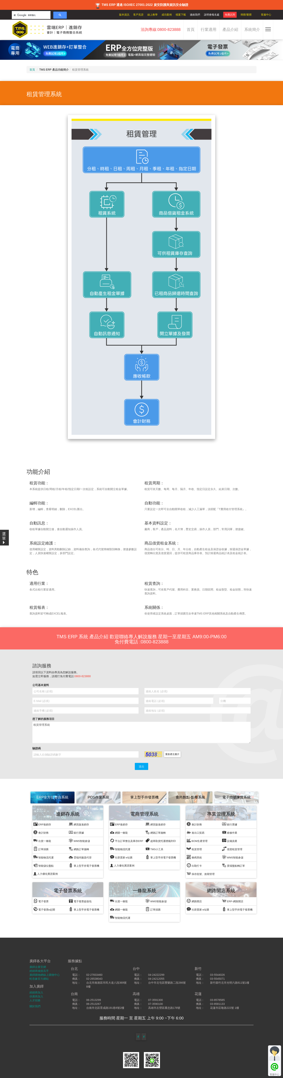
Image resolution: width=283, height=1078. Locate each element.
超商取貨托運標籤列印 (160, 840)
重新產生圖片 (172, 754)
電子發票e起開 (44, 909)
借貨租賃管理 (232, 849)
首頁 (191, 29)
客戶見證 (138, 14)
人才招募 (34, 1000)
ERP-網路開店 (232, 901)
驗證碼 (36, 748)
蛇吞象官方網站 (39, 978)
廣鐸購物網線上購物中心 (44, 974)
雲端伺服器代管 (80, 857)
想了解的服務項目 (43, 718)
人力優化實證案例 (45, 874)
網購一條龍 (119, 832)
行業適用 (208, 29)
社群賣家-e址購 (121, 857)
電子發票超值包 (80, 901)
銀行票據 (76, 832)
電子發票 (41, 901)
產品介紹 (230, 29)
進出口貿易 (195, 832)
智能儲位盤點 (43, 865)
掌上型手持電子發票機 (84, 865)
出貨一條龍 (42, 840)
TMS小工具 (154, 849)
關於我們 (34, 1006)
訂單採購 (41, 849)
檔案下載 (181, 14)
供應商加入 (36, 996)
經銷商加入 (36, 992)
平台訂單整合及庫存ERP (126, 840)
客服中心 (266, 14)
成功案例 (167, 14)
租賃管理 (194, 849)
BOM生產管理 (197, 840)
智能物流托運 (43, 857)
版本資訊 (124, 14)
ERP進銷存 (42, 824)
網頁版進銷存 (79, 824)
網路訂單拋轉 (79, 849)
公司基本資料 (40, 685)
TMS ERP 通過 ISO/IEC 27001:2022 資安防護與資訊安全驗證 (141, 4)
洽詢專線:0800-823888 (161, 29)
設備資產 (229, 840)
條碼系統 (194, 857)
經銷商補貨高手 (39, 970)
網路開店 (194, 901)
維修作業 (229, 832)
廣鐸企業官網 (37, 967)
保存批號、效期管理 (201, 873)
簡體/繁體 (246, 14)
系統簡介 (252, 29)
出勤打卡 (194, 865)
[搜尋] (31, 15)
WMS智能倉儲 (79, 840)
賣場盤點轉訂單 (233, 865)
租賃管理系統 (141, 732)
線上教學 (152, 14)
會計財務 (41, 832)
